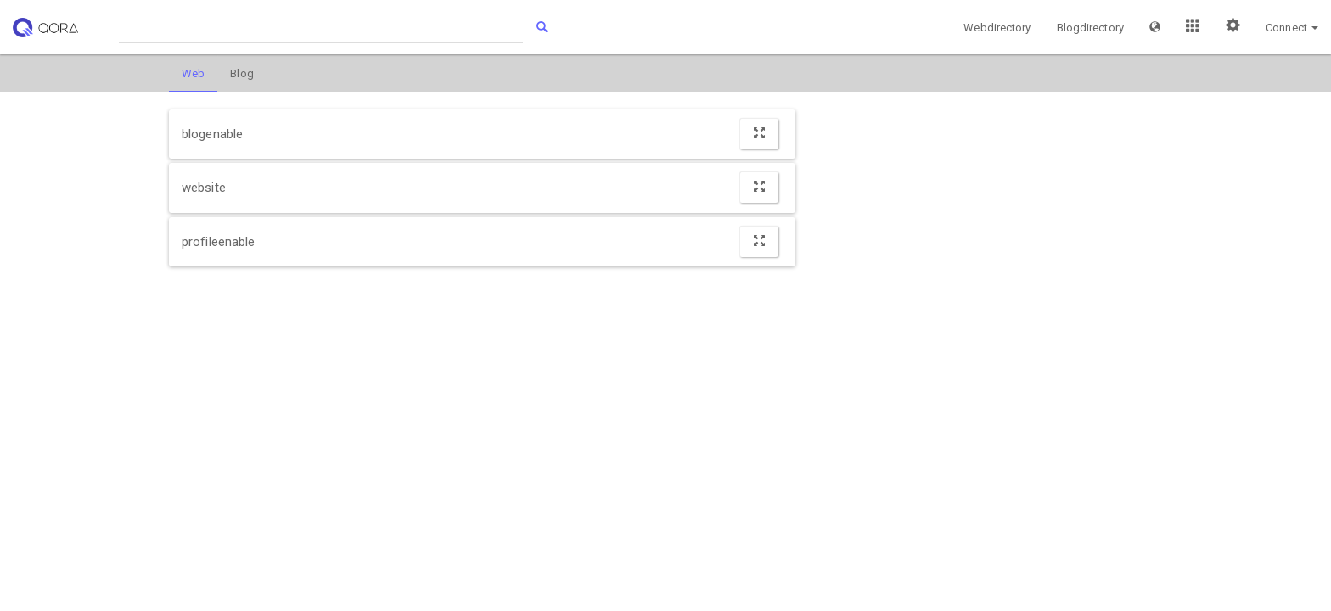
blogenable (212, 134)
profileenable (218, 241)
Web (193, 73)
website (204, 187)
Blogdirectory (1090, 27)
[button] (1155, 27)
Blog (241, 73)
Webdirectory (997, 27)
